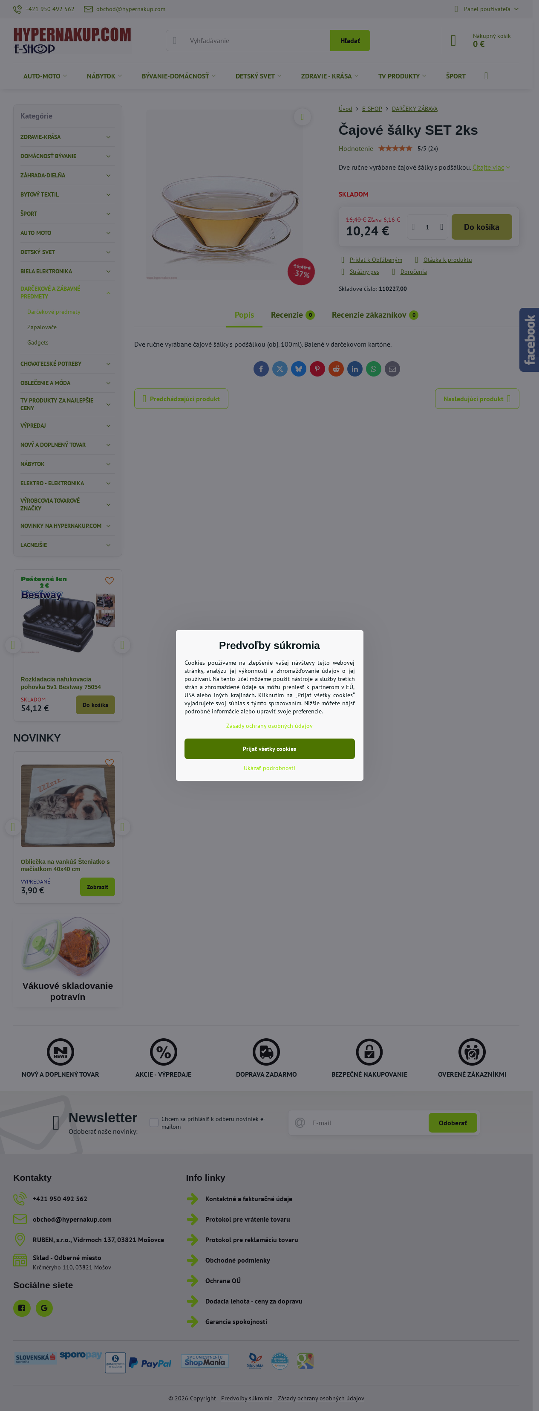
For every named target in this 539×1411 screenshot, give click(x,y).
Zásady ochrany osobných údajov (269, 726)
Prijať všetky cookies (269, 749)
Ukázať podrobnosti (269, 768)
